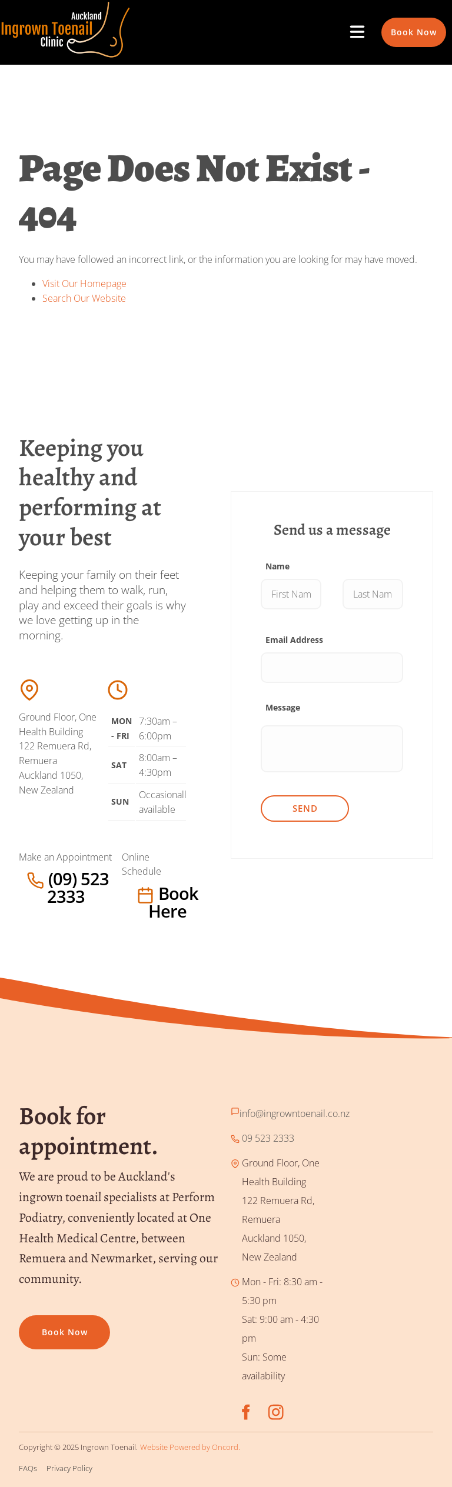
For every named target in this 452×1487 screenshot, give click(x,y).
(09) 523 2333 (48, 878)
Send (305, 808)
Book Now (404, 24)
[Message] (332, 748)
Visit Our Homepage (84, 283)
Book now (42, 1324)
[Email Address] (332, 667)
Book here (146, 893)
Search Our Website (84, 298)
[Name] (291, 594)
